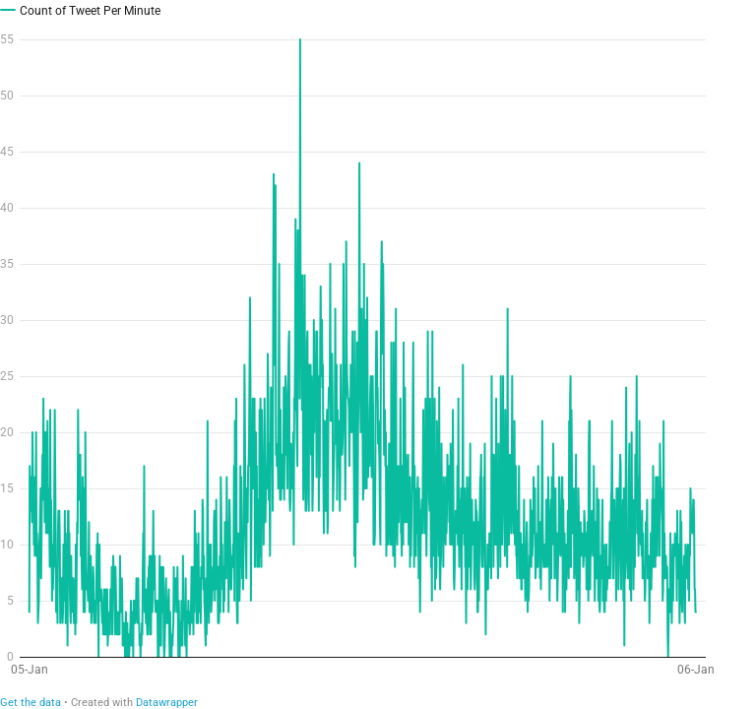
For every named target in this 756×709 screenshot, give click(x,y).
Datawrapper (167, 702)
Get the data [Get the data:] (30, 702)
